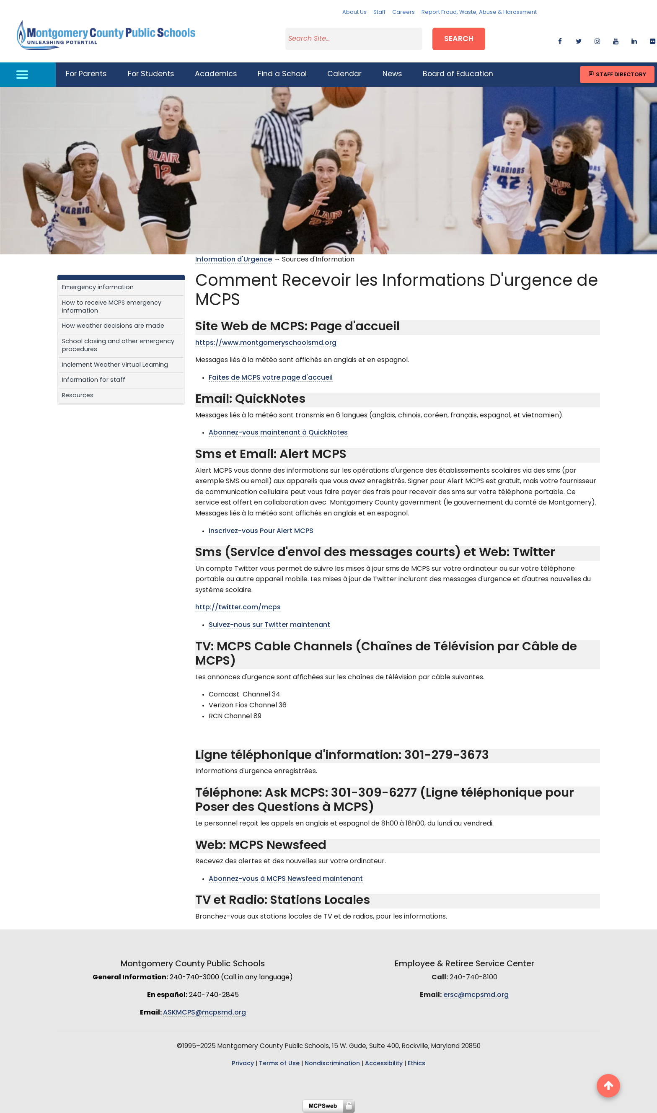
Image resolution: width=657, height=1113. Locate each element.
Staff (379, 12)
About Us (354, 12)
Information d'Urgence (233, 259)
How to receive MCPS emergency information (111, 307)
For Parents (86, 74)
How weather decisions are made (113, 326)
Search (458, 39)
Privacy (243, 1064)
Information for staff (93, 380)
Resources (77, 396)
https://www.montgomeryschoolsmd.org (265, 343)
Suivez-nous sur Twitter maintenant (269, 625)
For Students (151, 74)
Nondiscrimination (332, 1064)
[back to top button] (608, 1085)
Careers (403, 12)
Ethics (416, 1064)
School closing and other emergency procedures (118, 346)
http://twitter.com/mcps (238, 607)
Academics (216, 74)
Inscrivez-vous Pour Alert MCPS (261, 531)
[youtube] (616, 40)
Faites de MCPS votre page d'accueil (271, 378)
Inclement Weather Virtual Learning (115, 365)
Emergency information (98, 288)
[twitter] (578, 40)
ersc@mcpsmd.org (476, 995)
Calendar (344, 74)
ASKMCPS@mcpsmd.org (204, 1012)
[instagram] (597, 40)
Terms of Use (279, 1064)
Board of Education (458, 74)
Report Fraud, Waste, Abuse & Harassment (479, 12)
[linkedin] (634, 40)
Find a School (282, 74)
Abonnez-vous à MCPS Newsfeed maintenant (286, 879)
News (392, 74)
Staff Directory (617, 74)
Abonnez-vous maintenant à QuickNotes (278, 433)
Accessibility (384, 1064)
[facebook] (560, 40)
